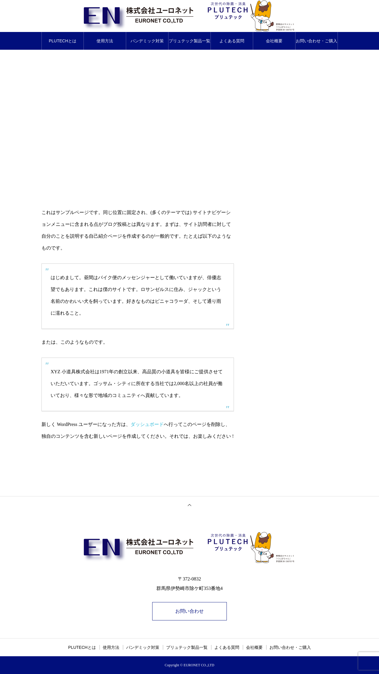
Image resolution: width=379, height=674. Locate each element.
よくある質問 (231, 40)
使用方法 (105, 40)
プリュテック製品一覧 (189, 40)
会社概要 (274, 40)
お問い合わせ (189, 611)
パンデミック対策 (147, 40)
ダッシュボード (147, 424)
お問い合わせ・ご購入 (316, 40)
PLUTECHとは (62, 40)
